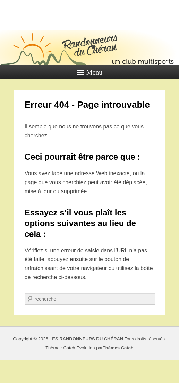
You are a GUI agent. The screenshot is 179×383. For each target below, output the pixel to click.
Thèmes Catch (118, 347)
